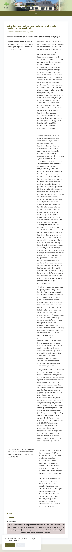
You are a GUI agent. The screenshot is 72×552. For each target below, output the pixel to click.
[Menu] (36, 13)
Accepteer (10, 545)
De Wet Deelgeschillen (24, 5)
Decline (20, 545)
